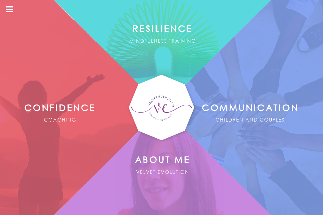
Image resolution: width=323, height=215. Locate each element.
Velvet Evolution (161, 108)
